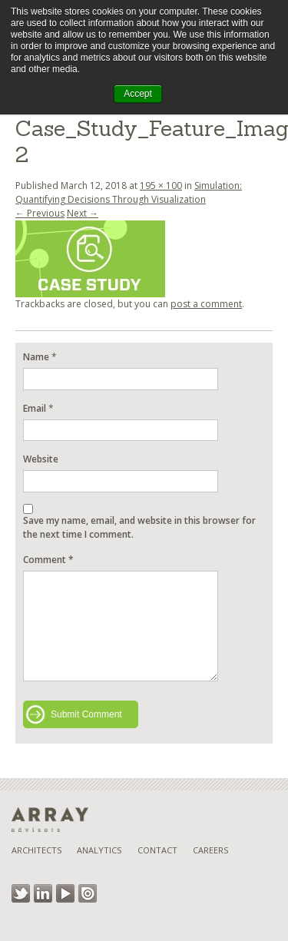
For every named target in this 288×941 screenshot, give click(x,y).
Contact (157, 850)
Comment (48, 559)
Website (40, 459)
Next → (82, 213)
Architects (36, 850)
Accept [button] (138, 93)
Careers (210, 850)
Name (36, 356)
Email (34, 408)
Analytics (99, 850)
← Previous (40, 213)
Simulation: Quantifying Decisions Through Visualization (128, 192)
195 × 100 (161, 185)
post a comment (206, 303)
